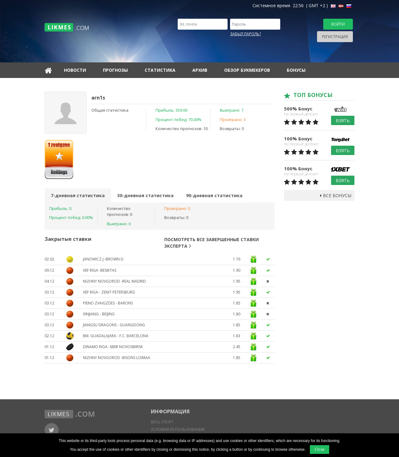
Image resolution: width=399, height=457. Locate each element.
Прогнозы (115, 70)
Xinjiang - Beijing (99, 314)
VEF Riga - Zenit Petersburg (109, 292)
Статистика (160, 70)
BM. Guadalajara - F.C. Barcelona (115, 335)
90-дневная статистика (214, 195)
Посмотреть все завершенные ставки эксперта (211, 242)
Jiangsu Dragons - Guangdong (114, 325)
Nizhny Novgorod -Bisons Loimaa (116, 357)
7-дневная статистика (78, 195)
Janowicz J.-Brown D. (103, 259)
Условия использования (177, 429)
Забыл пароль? (245, 33)
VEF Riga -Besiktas (99, 270)
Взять (343, 121)
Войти (338, 24)
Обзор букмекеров (247, 70)
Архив (199, 70)
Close (319, 449)
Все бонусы (335, 195)
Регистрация (335, 36)
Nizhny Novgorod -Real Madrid (114, 281)
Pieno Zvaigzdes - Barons (108, 303)
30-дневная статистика (145, 195)
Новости (75, 70)
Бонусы (296, 70)
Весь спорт (162, 422)
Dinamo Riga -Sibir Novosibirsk (113, 346)
